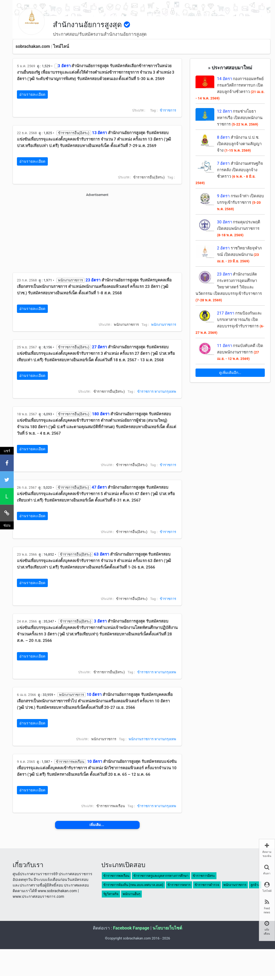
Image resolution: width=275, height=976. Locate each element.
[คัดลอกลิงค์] (7, 513)
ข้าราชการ (168, 110)
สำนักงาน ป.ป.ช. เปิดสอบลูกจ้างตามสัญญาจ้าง (239, 144)
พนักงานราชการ (163, 325)
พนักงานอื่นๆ (131, 894)
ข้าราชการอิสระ (204, 876)
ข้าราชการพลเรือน (116, 876)
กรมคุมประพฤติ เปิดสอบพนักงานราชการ (238, 228)
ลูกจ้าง (255, 885)
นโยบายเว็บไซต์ (167, 928)
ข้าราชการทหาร (179, 885)
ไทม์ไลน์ (61, 46)
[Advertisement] (97, 235)
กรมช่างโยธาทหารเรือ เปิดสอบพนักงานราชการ (239, 118)
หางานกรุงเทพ (165, 391)
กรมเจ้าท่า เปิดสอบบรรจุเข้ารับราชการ (240, 202)
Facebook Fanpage (131, 928)
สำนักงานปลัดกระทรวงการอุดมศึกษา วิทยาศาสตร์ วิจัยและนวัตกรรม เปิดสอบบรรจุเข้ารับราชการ (229, 287)
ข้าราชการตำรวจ (207, 885)
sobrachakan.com (33, 46)
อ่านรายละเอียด (32, 94)
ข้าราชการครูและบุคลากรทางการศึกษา (161, 876)
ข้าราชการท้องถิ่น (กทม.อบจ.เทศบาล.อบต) (133, 885)
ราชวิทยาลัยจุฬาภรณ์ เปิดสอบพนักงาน (239, 254)
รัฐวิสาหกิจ (110, 894)
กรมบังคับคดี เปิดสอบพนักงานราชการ (240, 352)
